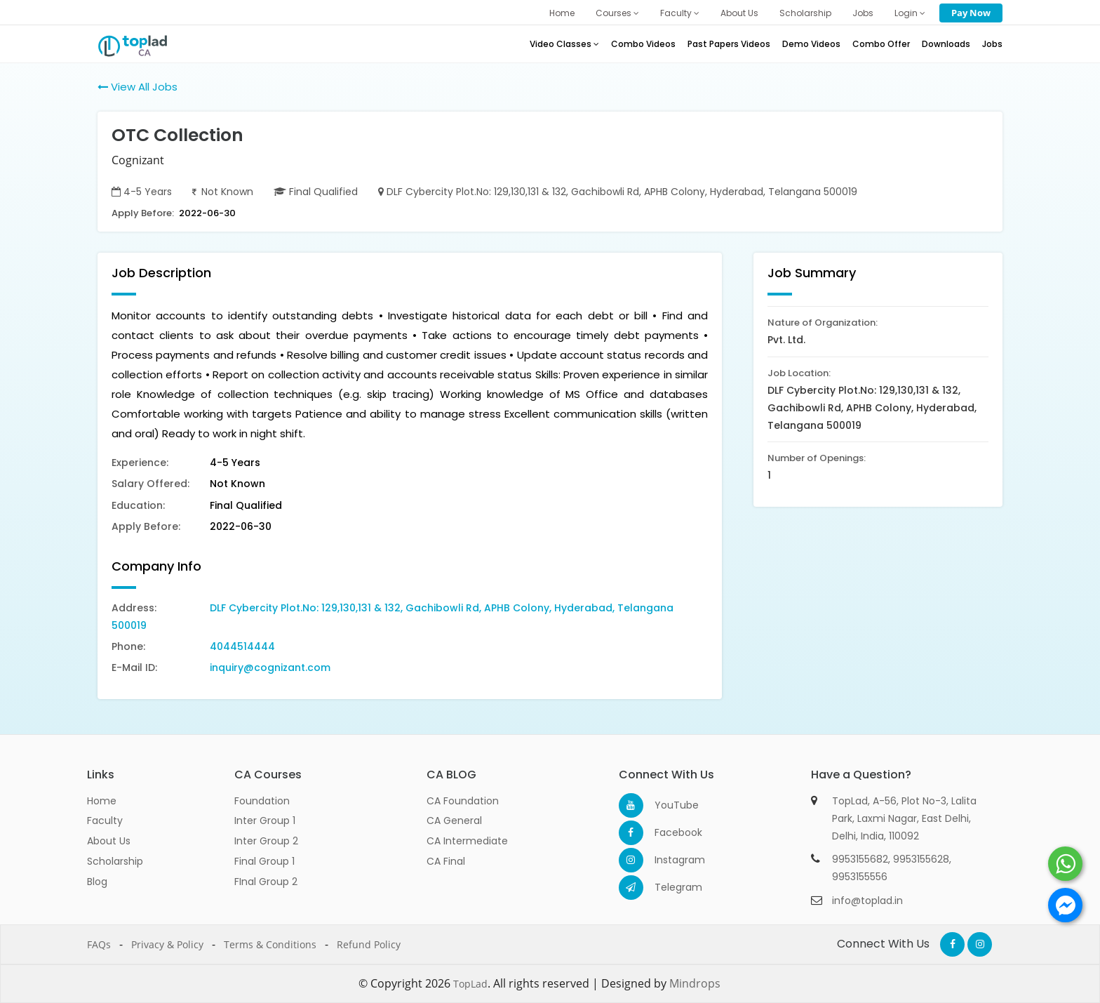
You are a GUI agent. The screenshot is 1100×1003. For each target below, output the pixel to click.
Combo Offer (881, 44)
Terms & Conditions (270, 944)
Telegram (667, 887)
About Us (739, 13)
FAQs (99, 944)
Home (562, 13)
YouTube (667, 805)
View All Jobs (137, 86)
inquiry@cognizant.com (270, 667)
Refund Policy (369, 944)
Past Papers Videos (729, 44)
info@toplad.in (867, 901)
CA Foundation (463, 801)
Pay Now (971, 12)
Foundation (262, 801)
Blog (97, 882)
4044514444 (242, 646)
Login (909, 13)
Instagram (667, 860)
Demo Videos (811, 44)
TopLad (470, 983)
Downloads (946, 44)
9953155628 (921, 859)
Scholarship (805, 13)
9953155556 (859, 877)
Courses (617, 13)
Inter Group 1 (264, 820)
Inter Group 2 (266, 841)
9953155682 (860, 859)
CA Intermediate (467, 841)
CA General (454, 820)
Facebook (667, 832)
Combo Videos (643, 44)
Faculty (679, 13)
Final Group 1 (264, 861)
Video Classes (564, 44)
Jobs (862, 13)
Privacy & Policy (167, 944)
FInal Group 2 (265, 882)
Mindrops (694, 983)
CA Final (446, 861)
